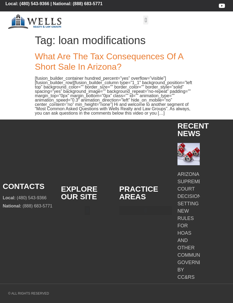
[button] (145, 20)
